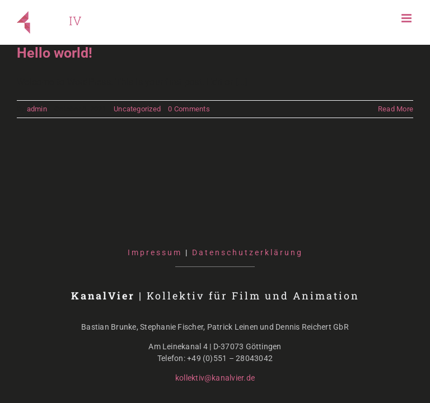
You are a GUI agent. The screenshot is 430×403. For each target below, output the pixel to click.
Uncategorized (137, 109)
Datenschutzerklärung (247, 252)
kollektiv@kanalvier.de (215, 377)
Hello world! (54, 53)
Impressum (155, 252)
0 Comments (188, 109)
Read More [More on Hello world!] (395, 109)
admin (37, 109)
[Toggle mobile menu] (407, 18)
